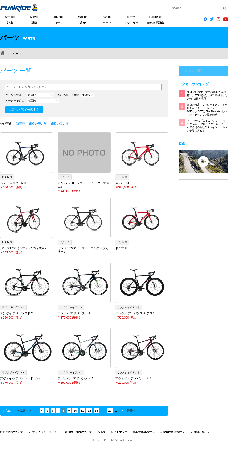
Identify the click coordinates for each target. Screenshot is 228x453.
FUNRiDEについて (11, 432)
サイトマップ (119, 432)
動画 (34, 20)
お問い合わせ (201, 432)
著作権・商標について (78, 432)
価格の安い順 (38, 123)
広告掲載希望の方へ (172, 432)
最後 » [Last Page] (131, 410)
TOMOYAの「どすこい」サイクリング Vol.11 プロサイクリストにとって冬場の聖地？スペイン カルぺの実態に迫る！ (207, 124)
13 (96, 410)
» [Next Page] (122, 410)
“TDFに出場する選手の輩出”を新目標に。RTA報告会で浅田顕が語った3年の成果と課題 (207, 94)
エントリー (131, 20)
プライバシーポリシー (46, 432)
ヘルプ (101, 432)
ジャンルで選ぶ (190, 70)
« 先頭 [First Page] (21, 410)
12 (89, 410)
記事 (10, 20)
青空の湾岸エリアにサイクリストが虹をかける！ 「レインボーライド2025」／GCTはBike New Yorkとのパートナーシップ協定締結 (207, 108)
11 (82, 410)
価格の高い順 (60, 123)
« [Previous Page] (30, 410)
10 (75, 410)
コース (58, 20)
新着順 (20, 123)
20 (109, 410)
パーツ (107, 20)
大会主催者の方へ (143, 432)
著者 (83, 20)
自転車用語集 (155, 20)
